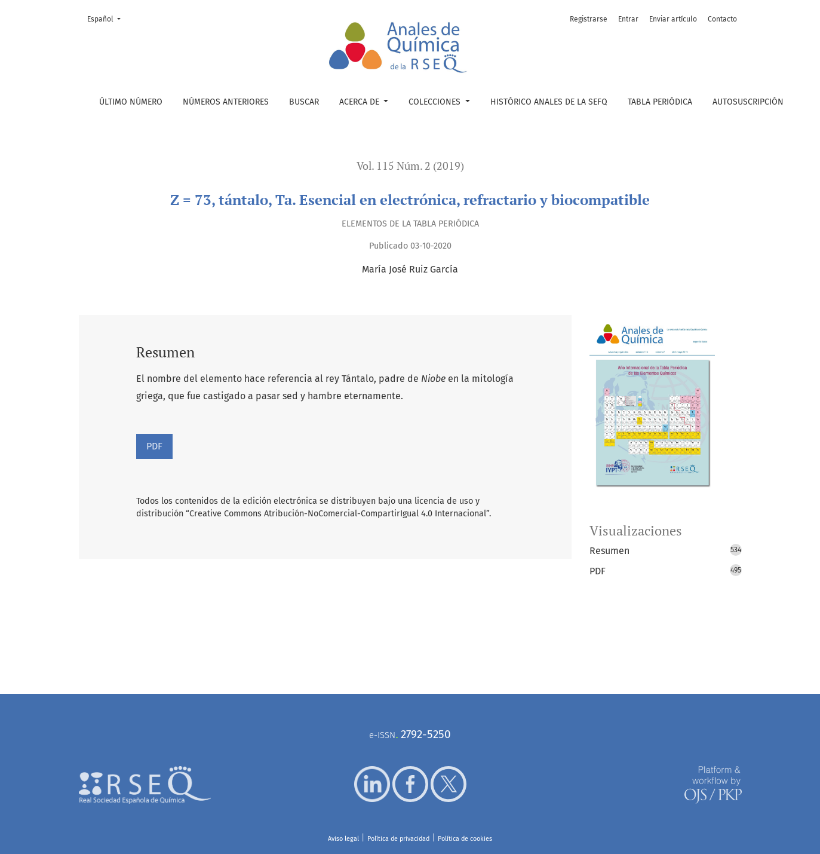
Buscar (304, 102)
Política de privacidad (398, 839)
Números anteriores (226, 102)
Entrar (628, 19)
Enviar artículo (673, 19)
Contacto (722, 19)
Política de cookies (465, 839)
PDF (154, 446)
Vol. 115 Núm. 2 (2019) (410, 166)
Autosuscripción (748, 102)
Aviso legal (343, 839)
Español (107, 18)
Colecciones (436, 102)
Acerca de (360, 102)
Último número (130, 102)
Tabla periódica (660, 102)
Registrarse (588, 19)
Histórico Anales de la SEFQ (548, 102)
